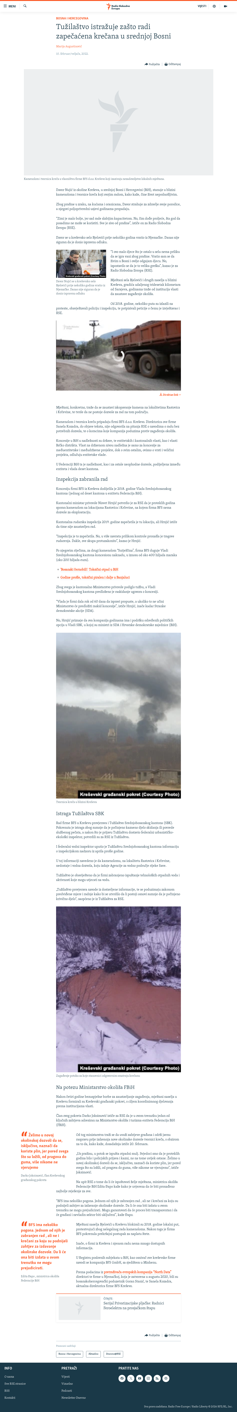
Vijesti (65, 1376)
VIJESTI (202, 6)
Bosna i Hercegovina (72, 18)
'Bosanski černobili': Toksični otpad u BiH (89, 570)
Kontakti (9, 1397)
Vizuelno (67, 1383)
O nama (9, 1376)
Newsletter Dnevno (73, 1397)
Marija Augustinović (69, 46)
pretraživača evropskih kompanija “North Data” (137, 1272)
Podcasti (66, 1390)
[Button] (152, 64)
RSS (7, 1390)
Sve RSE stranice (15, 1383)
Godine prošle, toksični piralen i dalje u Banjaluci (95, 577)
